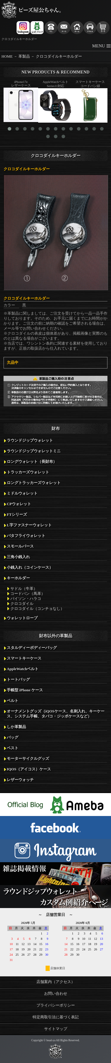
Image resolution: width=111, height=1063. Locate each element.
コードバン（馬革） (27, 594)
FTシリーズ (17, 515)
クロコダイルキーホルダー (59, 56)
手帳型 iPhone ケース (25, 690)
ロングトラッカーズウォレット (34, 483)
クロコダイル (21, 604)
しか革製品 (16, 727)
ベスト (12, 748)
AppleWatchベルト (22, 669)
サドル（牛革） (23, 589)
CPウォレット (19, 504)
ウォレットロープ (22, 618)
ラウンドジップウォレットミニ (34, 451)
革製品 (24, 56)
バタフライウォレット (26, 536)
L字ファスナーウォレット (29, 525)
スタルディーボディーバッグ (32, 648)
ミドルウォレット (22, 493)
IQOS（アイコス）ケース (29, 769)
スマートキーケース (24, 658)
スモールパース (20, 546)
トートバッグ (18, 679)
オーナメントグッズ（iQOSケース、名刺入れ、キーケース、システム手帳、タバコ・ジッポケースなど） (55, 713)
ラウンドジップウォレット (30, 440)
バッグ (12, 737)
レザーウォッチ (20, 780)
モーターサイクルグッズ (28, 759)
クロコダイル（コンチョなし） (37, 609)
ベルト (12, 701)
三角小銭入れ (18, 557)
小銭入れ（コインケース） (30, 567)
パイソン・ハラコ (25, 599)
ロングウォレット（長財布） (32, 462)
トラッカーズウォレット (28, 472)
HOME (7, 56)
